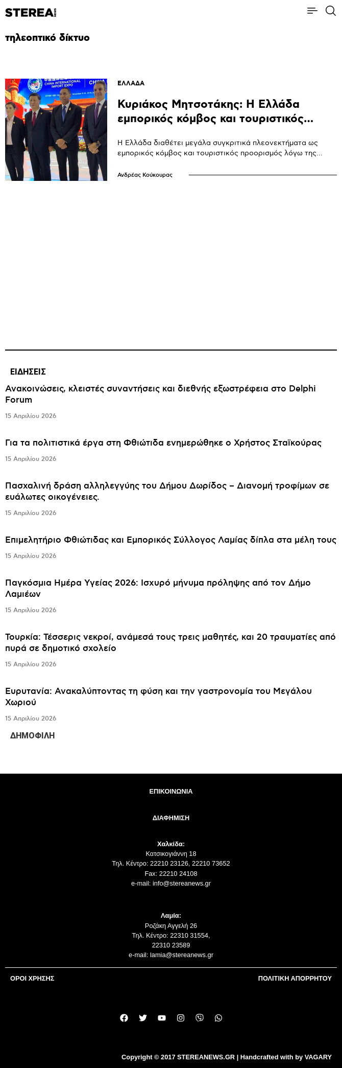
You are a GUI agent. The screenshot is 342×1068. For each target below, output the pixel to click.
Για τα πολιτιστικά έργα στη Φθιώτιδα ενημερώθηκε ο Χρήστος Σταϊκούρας (163, 443)
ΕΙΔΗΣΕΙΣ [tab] (28, 372)
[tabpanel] (171, 554)
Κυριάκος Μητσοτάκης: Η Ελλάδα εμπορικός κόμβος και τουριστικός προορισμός (210, 119)
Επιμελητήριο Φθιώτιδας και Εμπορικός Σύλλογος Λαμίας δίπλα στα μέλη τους (170, 540)
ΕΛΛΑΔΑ (130, 83)
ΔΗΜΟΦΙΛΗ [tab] (32, 735)
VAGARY (318, 1057)
